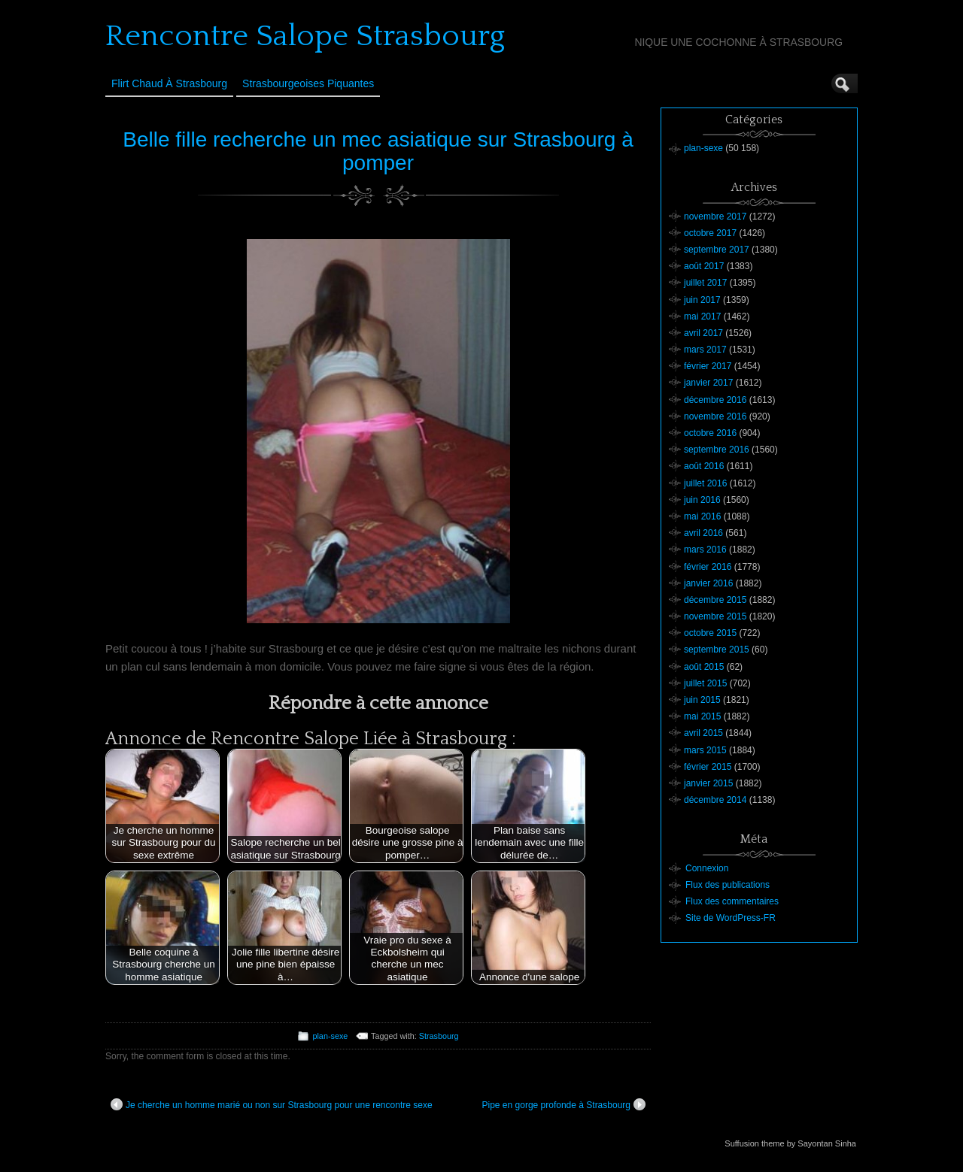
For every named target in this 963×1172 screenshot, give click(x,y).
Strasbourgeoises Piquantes (308, 83)
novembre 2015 (715, 616)
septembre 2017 (716, 249)
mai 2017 (702, 316)
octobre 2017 (710, 233)
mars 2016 (705, 549)
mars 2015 (705, 750)
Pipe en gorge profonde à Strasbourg (564, 1104)
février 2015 (707, 767)
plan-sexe (330, 1035)
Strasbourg (439, 1035)
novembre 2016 (715, 416)
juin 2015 (702, 700)
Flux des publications (727, 885)
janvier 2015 (708, 783)
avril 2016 (703, 533)
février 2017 (707, 366)
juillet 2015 (705, 683)
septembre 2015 (716, 649)
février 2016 (707, 567)
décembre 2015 (715, 600)
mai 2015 (702, 716)
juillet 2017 (705, 282)
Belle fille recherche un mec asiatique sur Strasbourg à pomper (378, 151)
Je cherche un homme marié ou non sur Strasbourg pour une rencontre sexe (272, 1104)
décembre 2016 (715, 400)
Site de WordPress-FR (730, 918)
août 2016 (704, 466)
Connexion (706, 868)
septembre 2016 (716, 449)
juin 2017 (702, 300)
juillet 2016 (705, 483)
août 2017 (704, 266)
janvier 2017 (708, 382)
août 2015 (704, 667)
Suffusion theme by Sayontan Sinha (790, 1143)
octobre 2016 (710, 433)
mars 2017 (705, 349)
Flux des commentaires (732, 901)
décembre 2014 (715, 800)
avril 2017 (703, 333)
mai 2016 (702, 516)
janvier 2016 (708, 583)
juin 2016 (702, 500)
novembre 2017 (715, 216)
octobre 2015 (710, 633)
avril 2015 (703, 733)
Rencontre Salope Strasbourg (305, 36)
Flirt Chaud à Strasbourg (169, 83)
